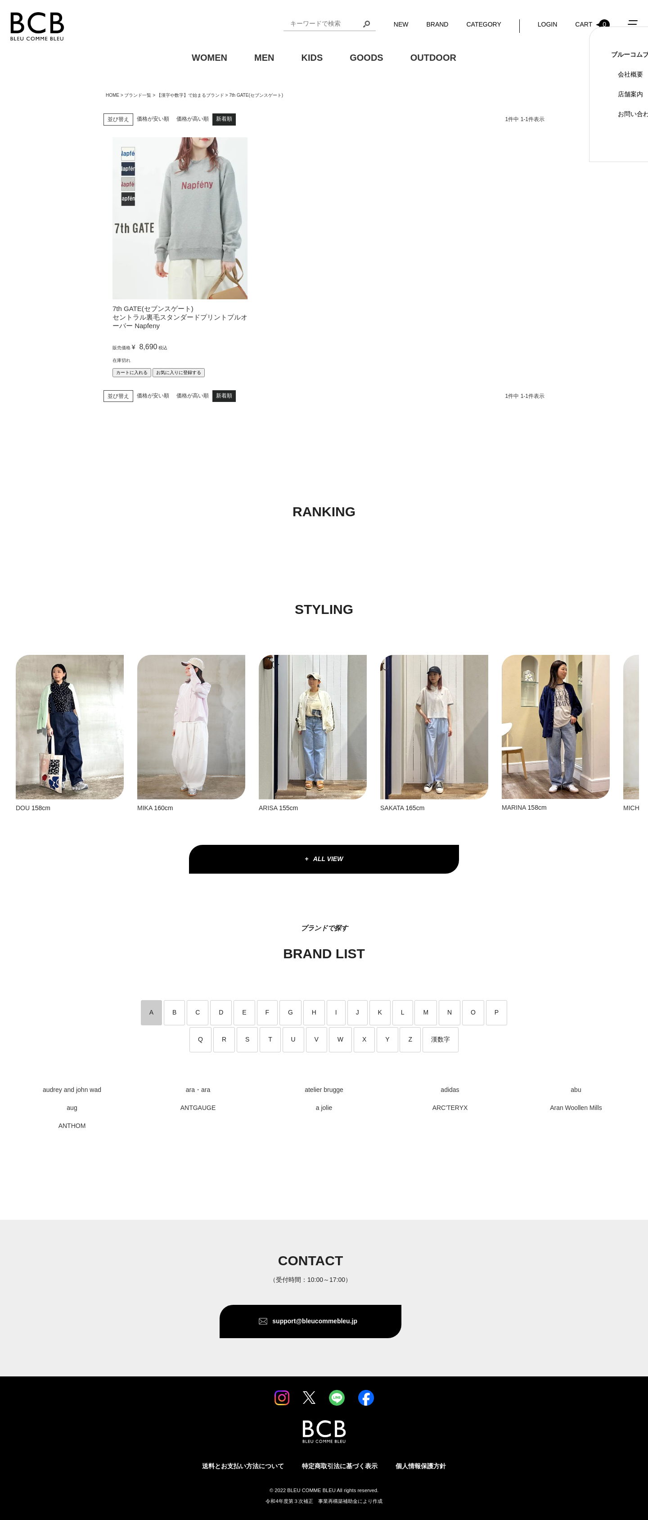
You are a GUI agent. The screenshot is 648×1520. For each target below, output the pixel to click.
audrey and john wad (72, 1089)
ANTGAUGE (198, 1107)
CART (592, 25)
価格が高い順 (192, 119)
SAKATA (392, 808)
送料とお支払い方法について (243, 1466)
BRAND (437, 25)
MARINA (514, 807)
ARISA (268, 808)
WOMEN (209, 59)
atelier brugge (324, 1089)
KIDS (312, 59)
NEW (401, 25)
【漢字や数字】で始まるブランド (190, 95)
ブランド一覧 (137, 95)
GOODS (366, 59)
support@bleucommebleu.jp (315, 1321)
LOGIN (548, 25)
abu (576, 1089)
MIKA (144, 808)
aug (72, 1107)
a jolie (324, 1107)
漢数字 (440, 1039)
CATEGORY (483, 25)
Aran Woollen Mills (576, 1107)
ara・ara (198, 1089)
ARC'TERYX (450, 1107)
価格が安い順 (153, 119)
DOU (23, 808)
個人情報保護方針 (421, 1466)
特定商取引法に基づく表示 (340, 1466)
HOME (112, 95)
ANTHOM (72, 1125)
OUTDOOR (433, 59)
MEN (264, 59)
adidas (450, 1089)
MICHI (632, 808)
